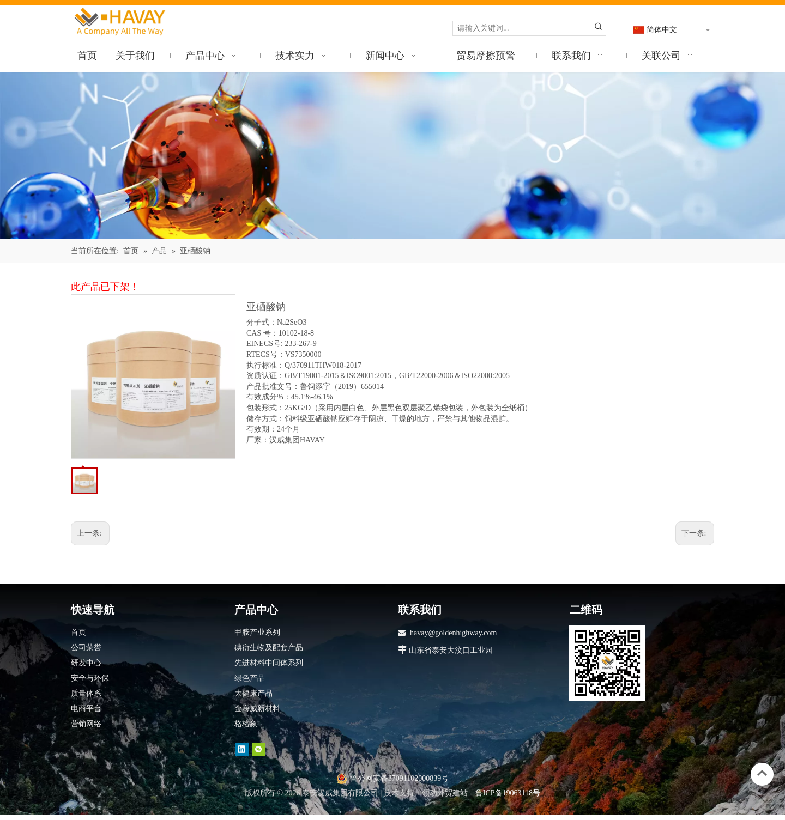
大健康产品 (253, 693)
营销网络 (86, 724)
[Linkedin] (242, 749)
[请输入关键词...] (522, 28)
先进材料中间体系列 (268, 663)
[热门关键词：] (598, 28)
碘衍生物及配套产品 (268, 647)
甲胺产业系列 (257, 632)
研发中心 (86, 663)
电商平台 (86, 708)
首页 (78, 632)
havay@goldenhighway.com (453, 633)
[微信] (258, 749)
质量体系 (86, 693)
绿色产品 (249, 678)
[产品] (392, 156)
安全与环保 (90, 678)
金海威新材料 (257, 708)
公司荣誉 (86, 647)
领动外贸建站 (445, 793)
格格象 (245, 724)
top (762, 773)
